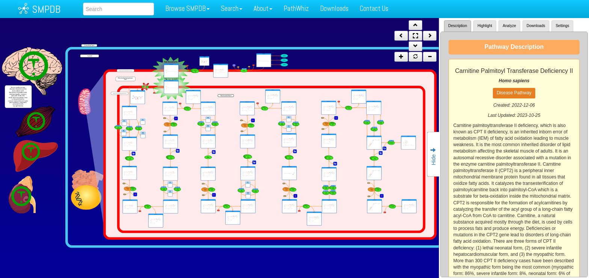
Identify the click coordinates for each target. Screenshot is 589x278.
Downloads (334, 8)
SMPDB (46, 9)
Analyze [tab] (509, 26)
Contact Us (374, 8)
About (263, 8)
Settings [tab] (562, 26)
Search (231, 8)
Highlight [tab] (484, 26)
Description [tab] (457, 26)
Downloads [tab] (536, 26)
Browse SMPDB (187, 8)
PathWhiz (296, 8)
